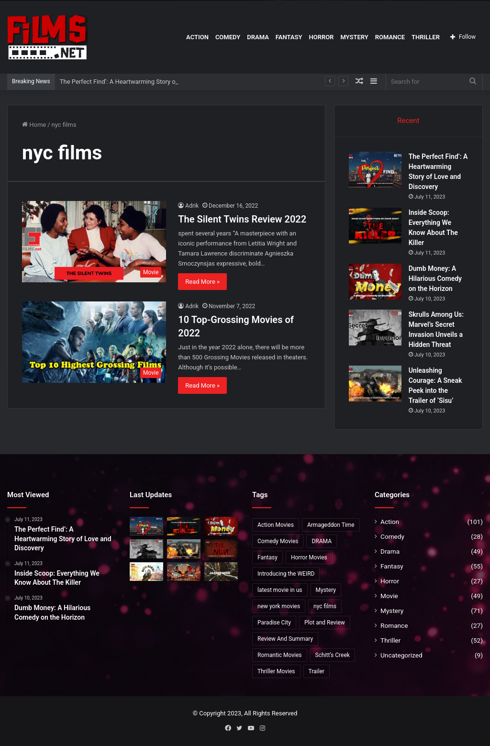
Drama (258, 37)
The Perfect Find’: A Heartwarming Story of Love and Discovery (146, 81)
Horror (321, 37)
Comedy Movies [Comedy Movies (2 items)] (277, 541)
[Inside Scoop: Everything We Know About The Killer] (375, 226)
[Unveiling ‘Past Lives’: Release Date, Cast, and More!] (183, 571)
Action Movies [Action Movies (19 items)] (275, 525)
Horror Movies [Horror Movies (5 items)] (309, 557)
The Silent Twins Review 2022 (242, 219)
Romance (390, 37)
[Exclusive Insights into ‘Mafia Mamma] (146, 571)
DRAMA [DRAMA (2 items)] (322, 541)
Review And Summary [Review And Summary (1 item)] (285, 638)
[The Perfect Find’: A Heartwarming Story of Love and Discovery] (375, 170)
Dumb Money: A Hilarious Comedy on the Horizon (435, 278)
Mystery (354, 37)
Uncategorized (401, 655)
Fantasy (289, 37)
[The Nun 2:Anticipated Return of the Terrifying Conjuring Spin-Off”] (221, 548)
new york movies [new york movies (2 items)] (278, 606)
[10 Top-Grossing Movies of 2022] (94, 341)
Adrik (192, 205)
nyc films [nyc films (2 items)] (324, 606)
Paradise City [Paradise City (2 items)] (274, 622)
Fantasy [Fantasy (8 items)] (267, 557)
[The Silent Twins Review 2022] (94, 241)
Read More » (202, 281)
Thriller (426, 37)
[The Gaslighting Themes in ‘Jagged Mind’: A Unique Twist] (221, 571)
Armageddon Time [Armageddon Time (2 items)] (331, 525)
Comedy (227, 37)
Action (197, 37)
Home (34, 124)
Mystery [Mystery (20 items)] (326, 590)
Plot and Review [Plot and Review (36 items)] (324, 622)
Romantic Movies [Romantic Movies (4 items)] (279, 655)
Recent (408, 120)
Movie (389, 596)
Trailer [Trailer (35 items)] (316, 671)
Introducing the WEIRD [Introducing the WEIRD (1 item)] (285, 573)
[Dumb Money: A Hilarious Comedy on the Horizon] (375, 282)
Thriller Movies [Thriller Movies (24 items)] (276, 671)
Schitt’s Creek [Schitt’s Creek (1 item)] (332, 655)
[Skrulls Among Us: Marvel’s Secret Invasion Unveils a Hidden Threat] (375, 327)
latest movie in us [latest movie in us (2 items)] (279, 590)
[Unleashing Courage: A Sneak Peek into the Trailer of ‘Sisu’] (375, 383)
